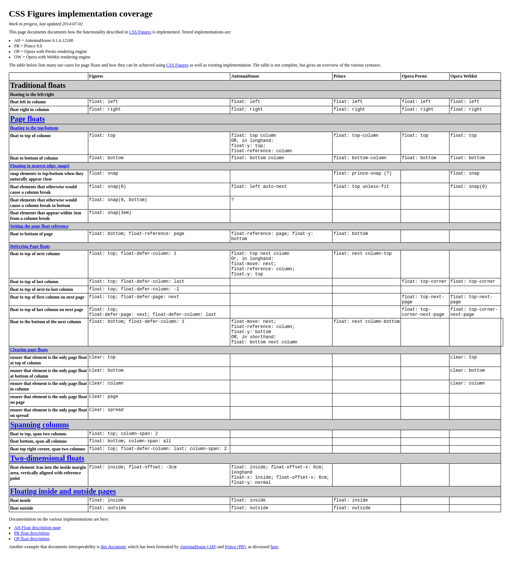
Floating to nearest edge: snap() (39, 172)
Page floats (27, 120)
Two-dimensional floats (47, 486)
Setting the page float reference (39, 232)
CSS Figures (140, 32)
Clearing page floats (29, 375)
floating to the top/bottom (34, 129)
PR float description (31, 567)
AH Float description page (37, 561)
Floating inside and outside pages (63, 524)
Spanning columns (39, 450)
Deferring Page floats (30, 255)
